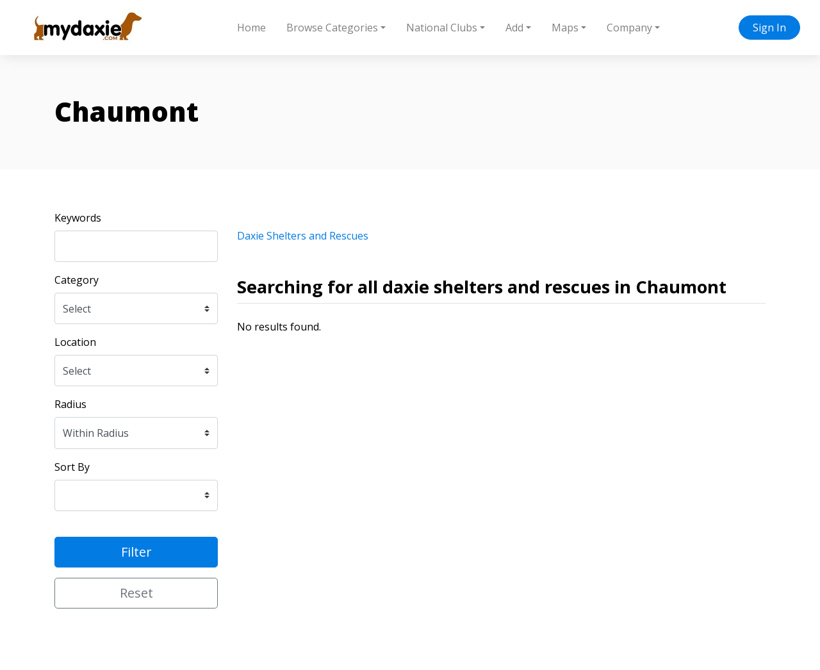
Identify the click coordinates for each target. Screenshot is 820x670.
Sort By (72, 467)
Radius (70, 404)
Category (76, 280)
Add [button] (514, 27)
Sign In (769, 27)
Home (251, 27)
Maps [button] (565, 27)
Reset (136, 592)
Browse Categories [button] (332, 27)
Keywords (77, 218)
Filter (136, 551)
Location (75, 342)
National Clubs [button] (441, 27)
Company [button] (629, 27)
